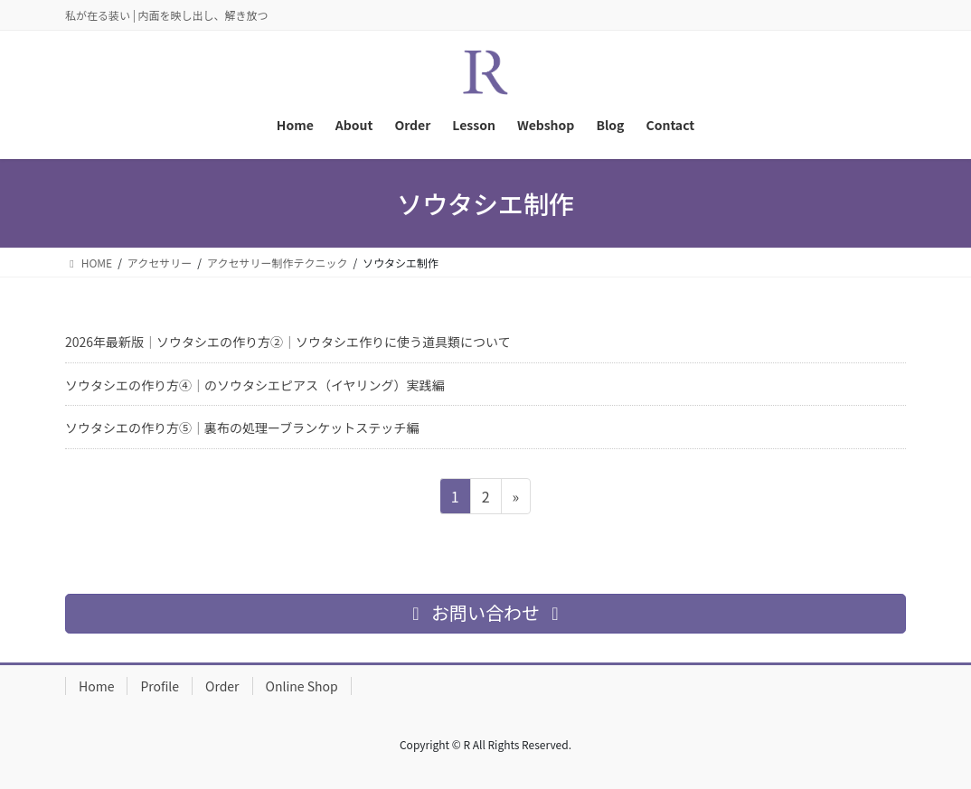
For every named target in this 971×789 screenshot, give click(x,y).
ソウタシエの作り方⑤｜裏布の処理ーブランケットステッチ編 (242, 427)
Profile (159, 686)
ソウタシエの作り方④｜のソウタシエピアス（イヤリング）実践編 (255, 385)
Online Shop (302, 686)
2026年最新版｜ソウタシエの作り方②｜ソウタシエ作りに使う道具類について (288, 342)
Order (222, 686)
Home (96, 686)
